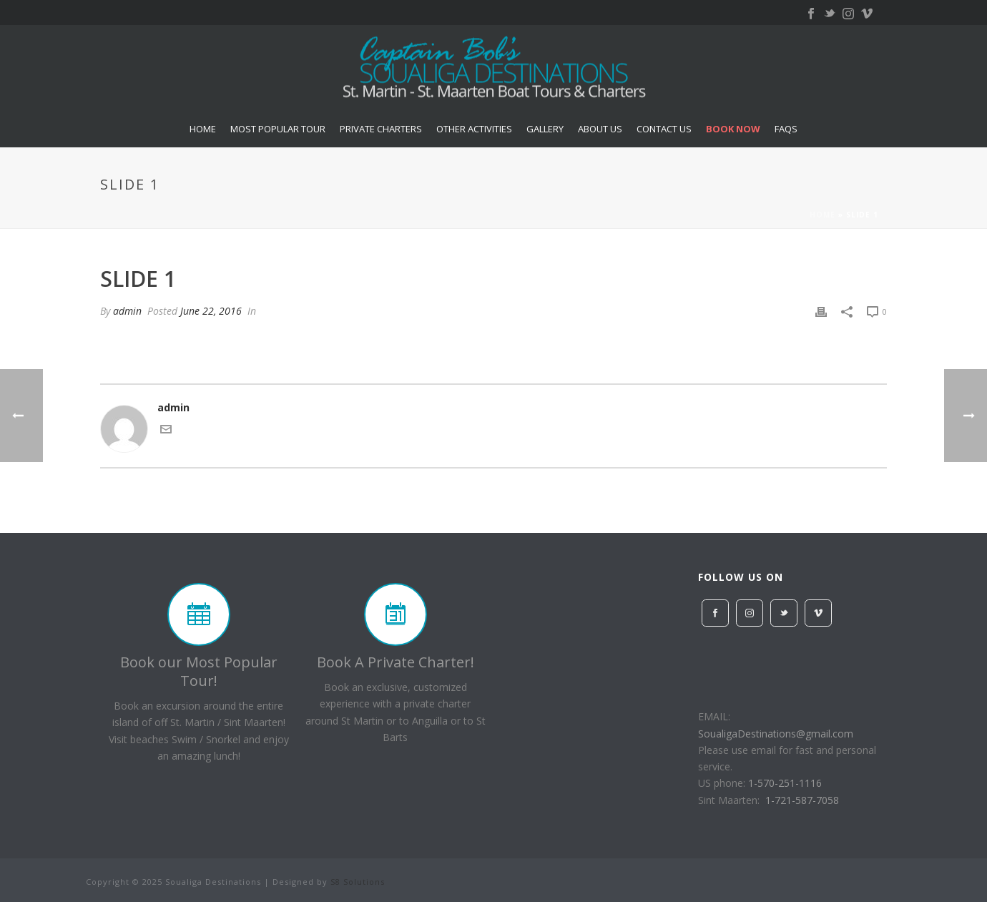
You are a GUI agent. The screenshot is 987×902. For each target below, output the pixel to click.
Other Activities (474, 128)
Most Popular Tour (277, 128)
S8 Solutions (357, 881)
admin (127, 311)
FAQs (786, 128)
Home (203, 128)
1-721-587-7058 (802, 800)
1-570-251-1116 (785, 783)
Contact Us (664, 128)
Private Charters (381, 128)
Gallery (545, 128)
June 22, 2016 (211, 311)
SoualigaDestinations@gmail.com (775, 733)
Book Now (733, 128)
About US (600, 128)
